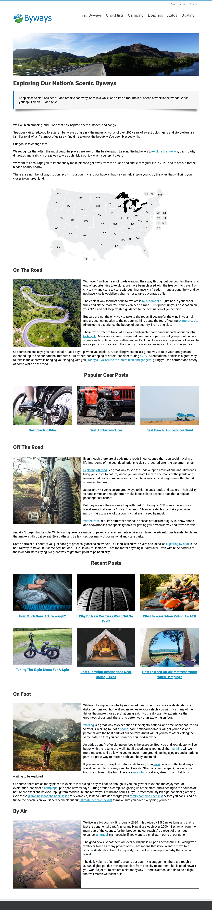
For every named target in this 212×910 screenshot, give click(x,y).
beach (124, 729)
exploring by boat (177, 544)
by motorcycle (187, 320)
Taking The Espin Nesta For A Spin (42, 670)
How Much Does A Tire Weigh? (42, 616)
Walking (88, 725)
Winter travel (91, 521)
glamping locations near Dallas (48, 796)
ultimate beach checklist (96, 800)
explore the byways (165, 151)
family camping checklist (146, 796)
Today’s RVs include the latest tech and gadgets (119, 360)
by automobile (151, 301)
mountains (140, 772)
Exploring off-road (95, 470)
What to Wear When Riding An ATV (169, 616)
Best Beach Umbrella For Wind (169, 430)
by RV (143, 356)
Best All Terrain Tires (106, 430)
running (177, 748)
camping (50, 788)
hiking (157, 764)
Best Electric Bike (42, 430)
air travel (102, 834)
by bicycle (89, 336)
